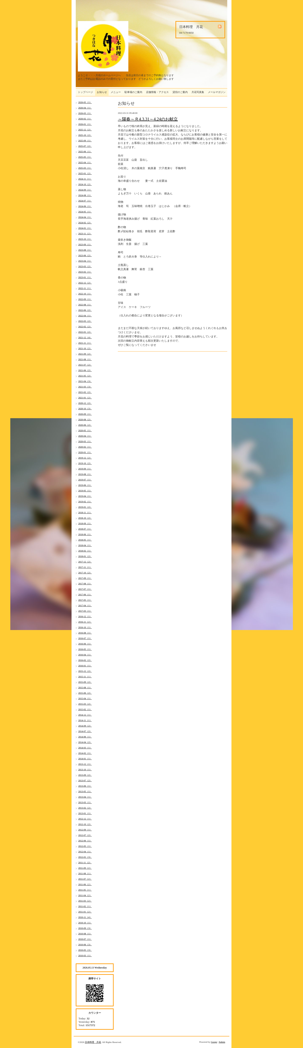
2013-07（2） (85, 780)
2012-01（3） (85, 857)
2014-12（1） (85, 715)
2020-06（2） (85, 425)
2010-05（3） (85, 950)
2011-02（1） (85, 906)
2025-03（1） (85, 168)
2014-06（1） (85, 736)
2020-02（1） (85, 447)
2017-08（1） (85, 583)
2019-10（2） (85, 463)
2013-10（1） (85, 769)
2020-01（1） (85, 452)
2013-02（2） (85, 808)
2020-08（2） (85, 419)
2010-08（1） (85, 933)
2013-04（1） (85, 797)
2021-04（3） (85, 381)
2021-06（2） (85, 370)
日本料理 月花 (93, 1042)
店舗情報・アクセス (157, 92)
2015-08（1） (85, 687)
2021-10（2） (85, 348)
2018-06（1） (85, 534)
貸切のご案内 (180, 92)
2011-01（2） (85, 911)
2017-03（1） (85, 611)
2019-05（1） (85, 490)
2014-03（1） (85, 747)
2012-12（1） (85, 818)
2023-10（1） (85, 239)
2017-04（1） (85, 605)
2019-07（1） (85, 479)
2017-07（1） (85, 589)
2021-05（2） (85, 375)
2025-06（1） (85, 151)
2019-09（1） (85, 468)
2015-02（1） (85, 709)
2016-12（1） (85, 616)
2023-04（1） (85, 261)
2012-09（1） (85, 829)
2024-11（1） (85, 179)
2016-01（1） (85, 665)
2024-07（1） (85, 200)
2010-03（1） (85, 955)
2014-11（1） (85, 720)
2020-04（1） (85, 436)
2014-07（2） (85, 731)
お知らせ (102, 92)
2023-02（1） (85, 272)
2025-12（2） (85, 129)
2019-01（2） (85, 507)
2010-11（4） (85, 917)
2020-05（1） (85, 430)
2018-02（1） (85, 550)
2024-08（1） (85, 195)
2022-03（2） (85, 321)
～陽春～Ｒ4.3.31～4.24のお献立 (148, 119)
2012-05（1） (85, 846)
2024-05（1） (85, 211)
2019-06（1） (85, 485)
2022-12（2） (85, 282)
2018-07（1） (85, 529)
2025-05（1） (85, 157)
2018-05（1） (85, 540)
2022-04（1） (85, 315)
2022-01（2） (85, 332)
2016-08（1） (85, 632)
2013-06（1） (85, 786)
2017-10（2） (85, 572)
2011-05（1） (85, 890)
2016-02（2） (85, 660)
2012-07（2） (85, 835)
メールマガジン (217, 92)
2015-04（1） (85, 698)
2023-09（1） (85, 244)
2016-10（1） (85, 627)
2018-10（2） (85, 518)
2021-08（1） (85, 359)
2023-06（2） (85, 255)
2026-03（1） (85, 113)
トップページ (85, 92)
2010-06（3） (85, 944)
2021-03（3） (85, 386)
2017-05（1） (85, 600)
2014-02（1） (85, 753)
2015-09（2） (85, 682)
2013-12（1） (85, 764)
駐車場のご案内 (133, 92)
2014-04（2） (85, 742)
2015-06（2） (85, 693)
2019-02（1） (85, 501)
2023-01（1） (85, 277)
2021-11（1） (85, 343)
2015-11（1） (85, 676)
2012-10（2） (85, 824)
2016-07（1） (85, 638)
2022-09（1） (85, 299)
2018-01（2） (85, 556)
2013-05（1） (85, 791)
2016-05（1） (85, 649)
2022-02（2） (85, 326)
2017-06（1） (85, 594)
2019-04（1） (85, 496)
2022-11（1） (85, 288)
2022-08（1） (85, 304)
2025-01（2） (85, 173)
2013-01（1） (85, 813)
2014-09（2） (85, 725)
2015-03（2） (85, 704)
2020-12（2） (85, 403)
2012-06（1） (85, 840)
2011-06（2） (85, 884)
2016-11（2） (85, 622)
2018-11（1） (85, 512)
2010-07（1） (85, 939)
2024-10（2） (85, 184)
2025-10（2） (85, 135)
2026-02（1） (85, 118)
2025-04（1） (85, 162)
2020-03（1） (85, 441)
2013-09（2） (85, 775)
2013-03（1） (85, 802)
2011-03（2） (85, 900)
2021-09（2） (85, 354)
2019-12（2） (85, 457)
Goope (214, 1042)
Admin (222, 1042)
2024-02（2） (85, 222)
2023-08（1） (85, 250)
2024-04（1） (85, 217)
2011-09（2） (85, 868)
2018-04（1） (85, 545)
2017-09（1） (85, 578)
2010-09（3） (85, 928)
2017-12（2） (85, 561)
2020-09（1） (85, 414)
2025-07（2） (85, 146)
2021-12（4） (85, 337)
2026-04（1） (85, 107)
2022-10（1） (85, 293)
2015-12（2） (85, 671)
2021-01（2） (85, 397)
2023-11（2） (85, 233)
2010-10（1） (85, 922)
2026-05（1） (85, 102)
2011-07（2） (85, 879)
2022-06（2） (85, 310)
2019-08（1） (85, 474)
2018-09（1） (85, 523)
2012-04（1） (85, 851)
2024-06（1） (85, 206)
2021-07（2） (85, 364)
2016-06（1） (85, 643)
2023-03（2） (85, 266)
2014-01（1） (85, 758)
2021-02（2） (85, 392)
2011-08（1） (85, 873)
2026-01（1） (85, 124)
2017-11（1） (85, 567)
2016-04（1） (85, 654)
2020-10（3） (85, 408)
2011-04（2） (85, 895)
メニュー (116, 92)
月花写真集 (197, 92)
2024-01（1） (85, 228)
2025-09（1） (85, 140)
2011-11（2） (85, 862)
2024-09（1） (85, 189)
